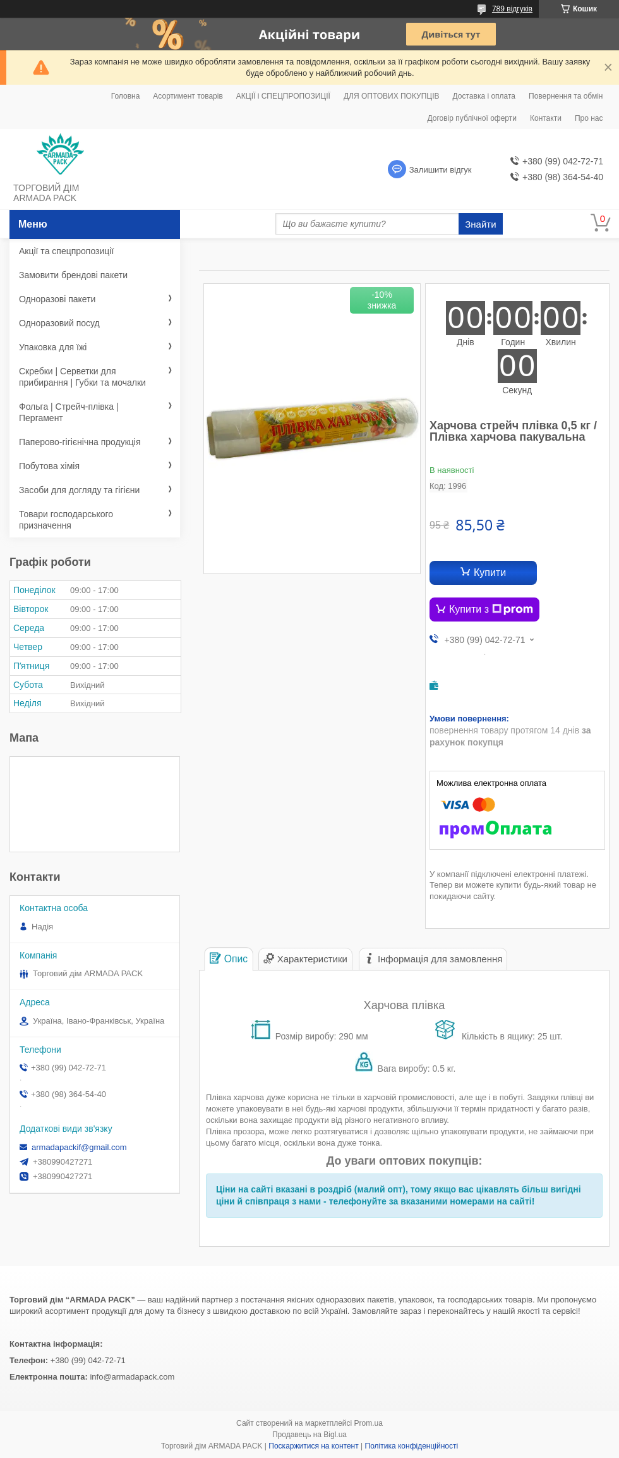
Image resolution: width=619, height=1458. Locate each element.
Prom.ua (368, 1423)
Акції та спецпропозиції (66, 251)
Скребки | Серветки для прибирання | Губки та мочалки (82, 377)
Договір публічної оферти (472, 118)
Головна (125, 96)
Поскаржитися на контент (313, 1446)
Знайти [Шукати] (480, 224)
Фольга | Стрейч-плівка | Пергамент (69, 412)
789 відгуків (512, 8)
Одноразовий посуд (59, 323)
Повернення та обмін (566, 96)
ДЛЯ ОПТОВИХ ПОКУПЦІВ (392, 96)
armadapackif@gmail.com (79, 1147)
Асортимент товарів (187, 96)
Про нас (589, 118)
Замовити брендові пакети (73, 275)
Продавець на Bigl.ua (309, 1434)
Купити (490, 572)
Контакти (546, 118)
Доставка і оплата (484, 96)
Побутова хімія (49, 466)
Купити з (491, 609)
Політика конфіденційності (412, 1446)
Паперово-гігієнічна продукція (80, 442)
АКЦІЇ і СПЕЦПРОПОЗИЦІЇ (283, 96)
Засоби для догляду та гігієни (79, 490)
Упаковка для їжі (53, 347)
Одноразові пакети (57, 299)
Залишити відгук (440, 170)
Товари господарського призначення (66, 519)
